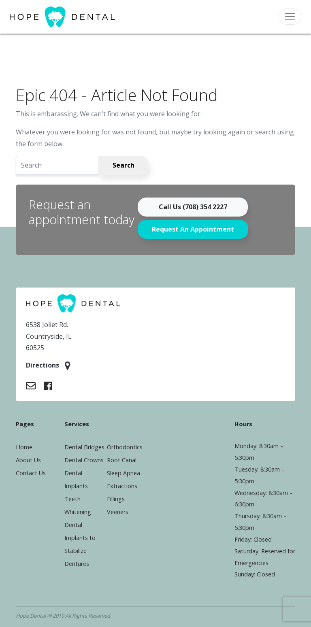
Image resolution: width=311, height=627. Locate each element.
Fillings (116, 499)
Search (123, 165)
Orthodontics (125, 447)
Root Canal (121, 460)
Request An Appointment (193, 229)
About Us (28, 460)
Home (24, 447)
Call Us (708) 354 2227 (193, 206)
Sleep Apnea (123, 473)
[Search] (57, 165)
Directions (48, 365)
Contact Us (31, 473)
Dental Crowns (84, 460)
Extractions (122, 486)
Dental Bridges (84, 447)
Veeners (117, 512)
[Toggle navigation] (290, 17)
